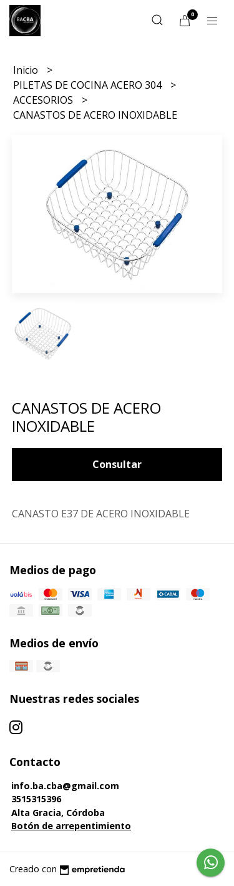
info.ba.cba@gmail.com (65, 786)
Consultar (117, 464)
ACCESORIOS (44, 100)
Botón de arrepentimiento (71, 826)
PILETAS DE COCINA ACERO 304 (88, 85)
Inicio (27, 70)
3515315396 (36, 799)
